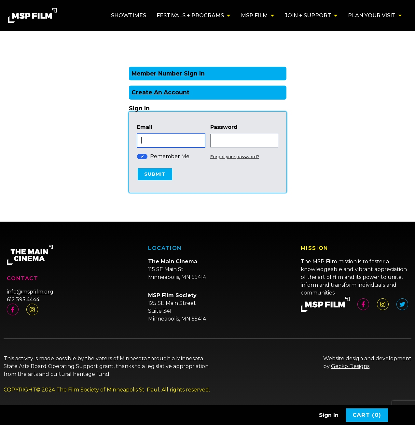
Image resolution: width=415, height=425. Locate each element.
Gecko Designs (350, 366)
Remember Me (169, 156)
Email (144, 127)
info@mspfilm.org (30, 292)
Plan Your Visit (371, 15)
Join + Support (308, 15)
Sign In (329, 415)
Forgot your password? (234, 156)
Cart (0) (367, 415)
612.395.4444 (23, 299)
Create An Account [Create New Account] (160, 92)
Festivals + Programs (190, 15)
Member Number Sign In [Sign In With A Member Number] (168, 73)
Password (224, 127)
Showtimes (128, 15)
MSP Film (254, 15)
